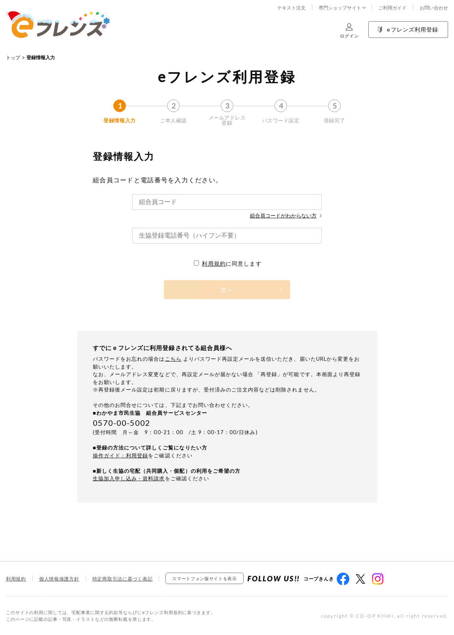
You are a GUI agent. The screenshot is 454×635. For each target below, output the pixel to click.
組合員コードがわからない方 (286, 215)
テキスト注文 (291, 8)
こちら (173, 359)
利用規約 (213, 263)
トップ (13, 57)
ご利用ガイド (392, 8)
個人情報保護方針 (59, 579)
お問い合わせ (434, 8)
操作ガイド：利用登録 (120, 455)
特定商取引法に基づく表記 (122, 579)
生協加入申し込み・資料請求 (129, 478)
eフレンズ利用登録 (408, 29)
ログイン (349, 30)
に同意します (227, 263)
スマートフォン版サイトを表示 (204, 578)
